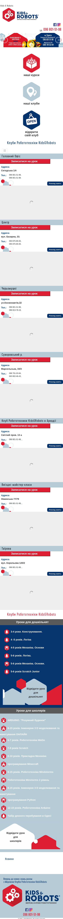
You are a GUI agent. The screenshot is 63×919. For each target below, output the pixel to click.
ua (41, 30)
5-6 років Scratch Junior (21, 671)
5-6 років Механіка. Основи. (24, 663)
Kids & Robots (7, 6)
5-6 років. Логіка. (17, 655)
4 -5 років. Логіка (17, 639)
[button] (4, 40)
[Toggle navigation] (5, 151)
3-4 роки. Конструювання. (22, 631)
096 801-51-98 (52, 29)
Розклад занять (55, 183)
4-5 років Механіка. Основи (23, 647)
